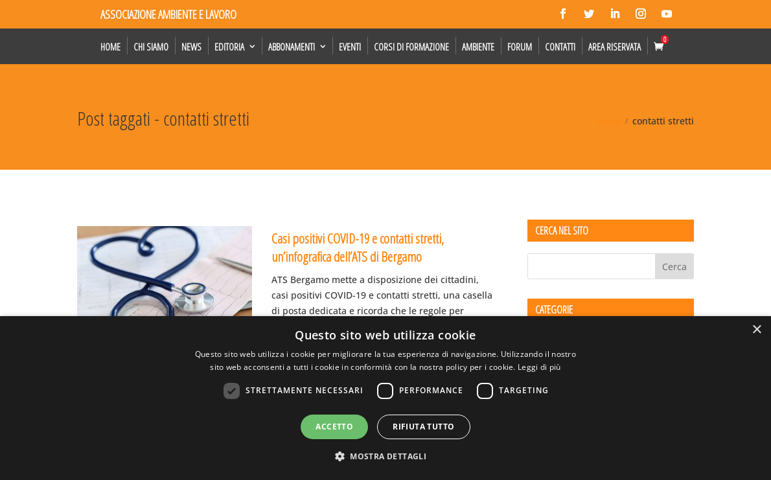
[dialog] (385, 398)
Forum (519, 46)
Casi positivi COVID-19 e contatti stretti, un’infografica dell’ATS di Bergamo (357, 247)
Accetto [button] (334, 426)
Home (110, 46)
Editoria (229, 46)
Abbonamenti (291, 46)
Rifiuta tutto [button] (423, 426)
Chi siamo (150, 46)
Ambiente (478, 46)
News (191, 46)
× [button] (756, 330)
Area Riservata (614, 46)
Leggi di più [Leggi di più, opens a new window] (539, 366)
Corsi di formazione (411, 46)
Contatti (560, 46)
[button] (385, 456)
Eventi (350, 46)
